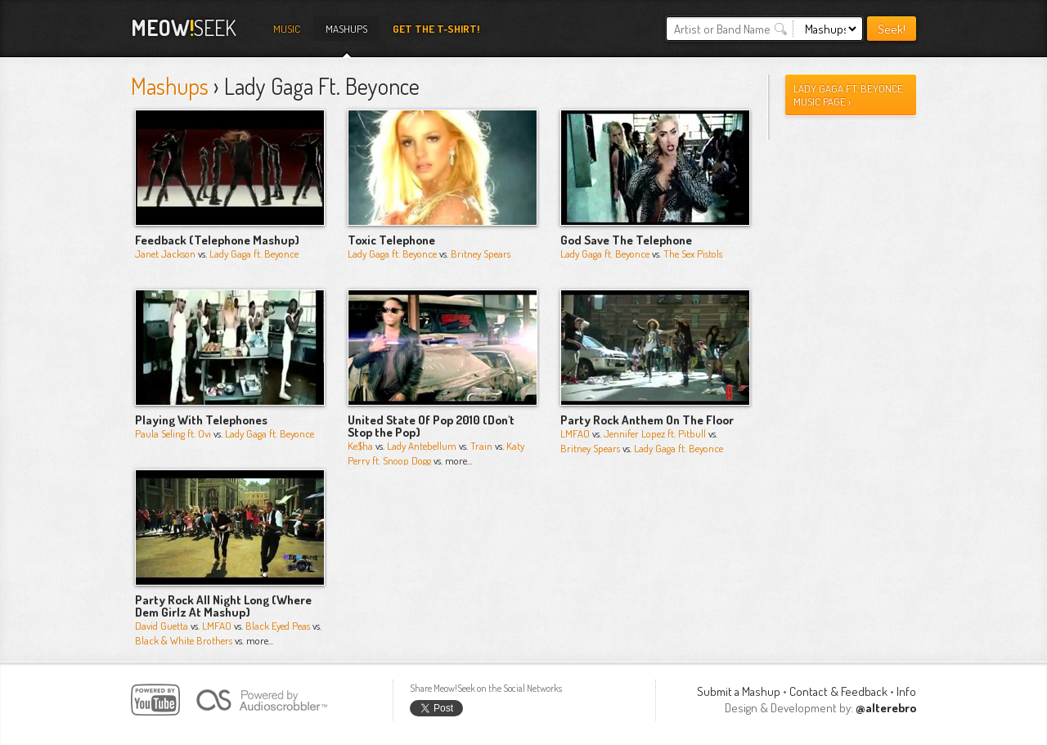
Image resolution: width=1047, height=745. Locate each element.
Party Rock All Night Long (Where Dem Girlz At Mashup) (223, 606)
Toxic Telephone (391, 240)
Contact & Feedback (838, 691)
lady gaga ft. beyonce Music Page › (848, 95)
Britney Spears (480, 253)
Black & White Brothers (183, 640)
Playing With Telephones (201, 420)
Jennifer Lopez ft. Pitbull (655, 433)
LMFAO (575, 433)
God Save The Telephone (626, 240)
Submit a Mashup (738, 691)
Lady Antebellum (421, 445)
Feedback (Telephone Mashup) (217, 240)
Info (906, 691)
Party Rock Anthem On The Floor (647, 420)
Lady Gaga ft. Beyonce (254, 253)
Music (286, 28)
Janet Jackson (165, 253)
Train (481, 445)
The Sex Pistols (692, 253)
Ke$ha (360, 445)
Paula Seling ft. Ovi (173, 433)
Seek (183, 27)
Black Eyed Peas (277, 625)
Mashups (346, 28)
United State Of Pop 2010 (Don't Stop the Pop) (431, 426)
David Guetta (161, 625)
